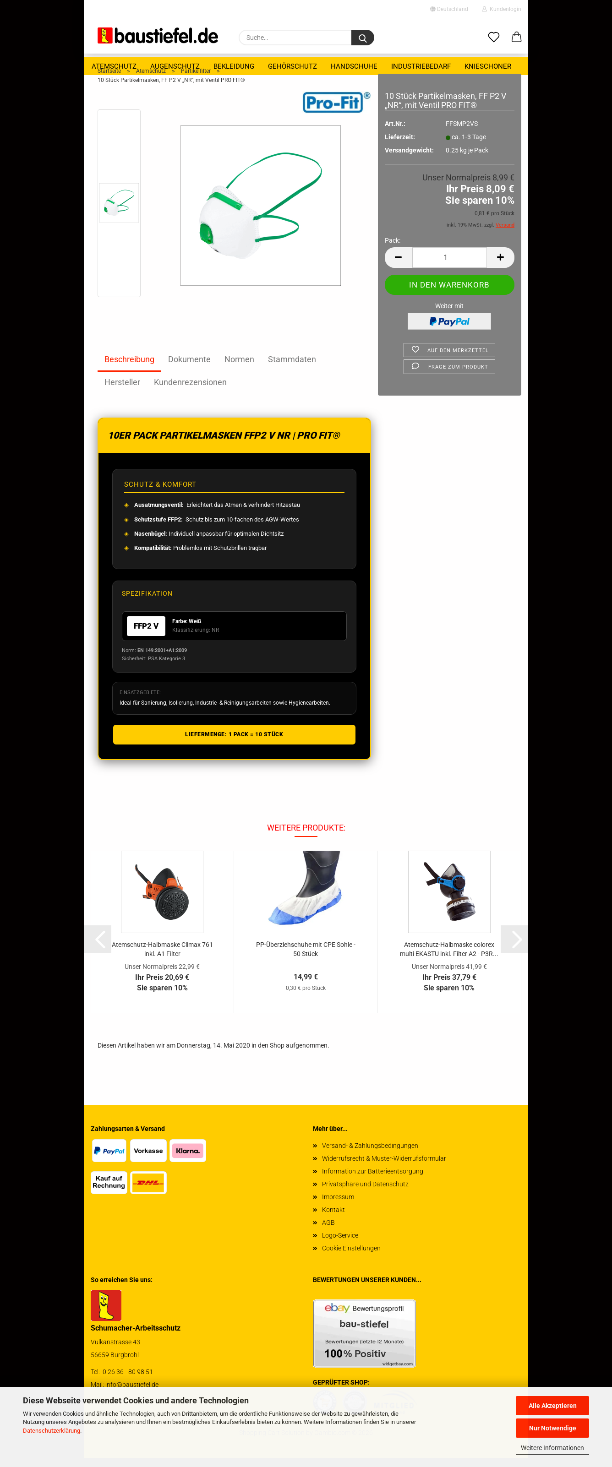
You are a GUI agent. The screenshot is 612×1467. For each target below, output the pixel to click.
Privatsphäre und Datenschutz (365, 1193)
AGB (328, 1231)
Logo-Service (340, 1244)
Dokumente (189, 368)
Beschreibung (129, 368)
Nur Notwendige (552, 1428)
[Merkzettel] (493, 37)
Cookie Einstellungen (351, 1257)
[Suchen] (362, 37)
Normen (239, 368)
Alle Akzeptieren (553, 1405)
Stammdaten (292, 368)
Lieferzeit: (400, 146)
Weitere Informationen (552, 1447)
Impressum (338, 1206)
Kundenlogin (501, 9)
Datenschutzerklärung (51, 1430)
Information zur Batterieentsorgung (372, 1180)
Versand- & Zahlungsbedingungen (370, 1154)
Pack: (392, 249)
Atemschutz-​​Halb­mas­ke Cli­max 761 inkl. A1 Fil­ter (162, 957)
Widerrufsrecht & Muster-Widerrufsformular (384, 1167)
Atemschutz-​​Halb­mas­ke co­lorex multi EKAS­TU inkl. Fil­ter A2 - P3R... (449, 957)
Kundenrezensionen (190, 391)
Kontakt (333, 1218)
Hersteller (122, 391)
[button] (516, 37)
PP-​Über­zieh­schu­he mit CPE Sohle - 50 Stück (305, 957)
